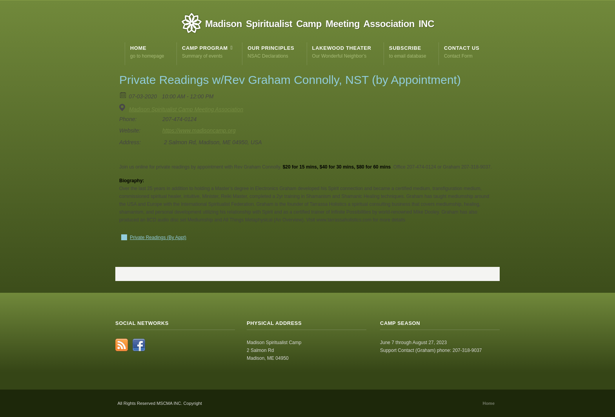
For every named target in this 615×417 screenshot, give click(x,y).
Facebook (139, 345)
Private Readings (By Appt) (158, 237)
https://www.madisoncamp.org (199, 130)
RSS (121, 345)
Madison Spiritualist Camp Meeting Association (186, 109)
